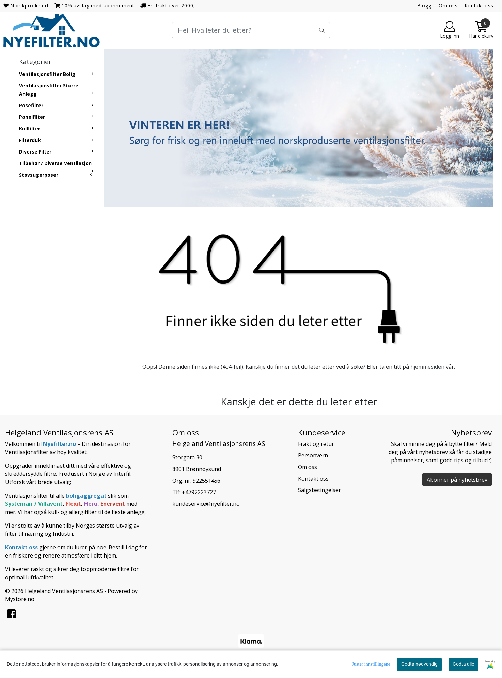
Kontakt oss (479, 5)
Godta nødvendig (419, 664)
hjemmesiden (427, 366)
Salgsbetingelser (319, 490)
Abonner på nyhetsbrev (457, 479)
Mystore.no (19, 599)
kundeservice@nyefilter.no (206, 503)
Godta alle (463, 664)
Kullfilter (29, 128)
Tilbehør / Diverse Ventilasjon (55, 163)
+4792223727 (199, 492)
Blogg (425, 5)
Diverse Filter (35, 151)
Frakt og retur (316, 444)
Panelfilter (32, 117)
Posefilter (31, 105)
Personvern (313, 455)
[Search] (251, 30)
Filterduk (30, 140)
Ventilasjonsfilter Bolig (47, 74)
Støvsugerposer (38, 175)
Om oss (448, 5)
